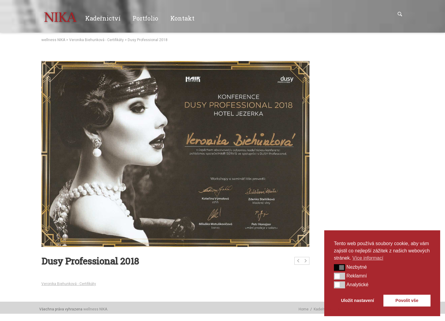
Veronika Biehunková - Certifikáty (96, 40)
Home (304, 309)
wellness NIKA (53, 40)
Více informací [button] (367, 258)
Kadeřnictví (323, 309)
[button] (339, 267)
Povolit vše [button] (406, 300)
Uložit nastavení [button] (357, 300)
